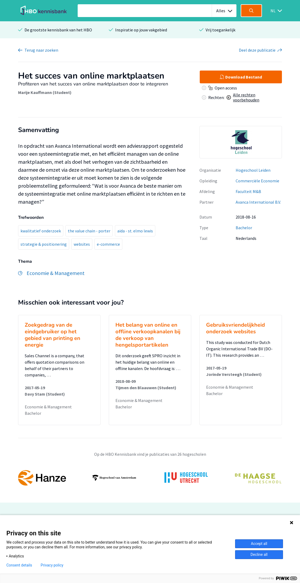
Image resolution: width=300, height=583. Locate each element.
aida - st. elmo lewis (135, 230)
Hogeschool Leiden (253, 170)
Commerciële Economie (257, 180)
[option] (241, 142)
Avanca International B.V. (258, 202)
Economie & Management (48, 406)
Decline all (259, 554)
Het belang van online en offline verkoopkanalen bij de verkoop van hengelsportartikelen (147, 334)
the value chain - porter (89, 230)
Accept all (259, 543)
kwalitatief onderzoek (40, 230)
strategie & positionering (43, 244)
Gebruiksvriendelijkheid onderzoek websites (235, 328)
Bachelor (244, 227)
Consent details (19, 565)
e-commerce (108, 244)
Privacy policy (52, 565)
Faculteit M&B (248, 191)
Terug (41, 50)
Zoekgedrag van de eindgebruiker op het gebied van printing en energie (52, 334)
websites (82, 244)
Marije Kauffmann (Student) (45, 92)
